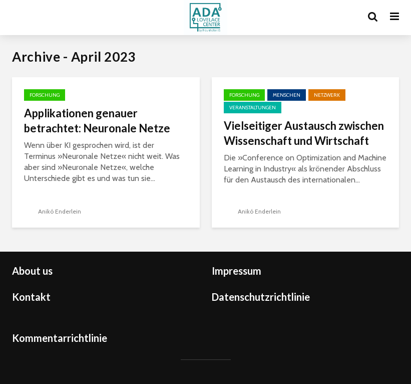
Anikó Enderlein (52, 211)
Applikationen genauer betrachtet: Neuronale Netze (97, 120)
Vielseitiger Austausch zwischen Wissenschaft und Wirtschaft (304, 133)
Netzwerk (327, 95)
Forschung (45, 95)
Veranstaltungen (252, 107)
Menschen (286, 95)
